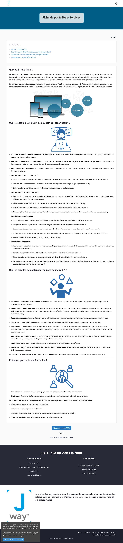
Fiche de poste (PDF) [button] (61, 428)
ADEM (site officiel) (89, 469)
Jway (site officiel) (89, 473)
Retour (113, 37)
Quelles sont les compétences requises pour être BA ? (30, 55)
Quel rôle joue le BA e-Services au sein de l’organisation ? (31, 52)
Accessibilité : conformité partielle (103, 535)
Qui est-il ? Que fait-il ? (19, 49)
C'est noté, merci (8, 539)
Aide (79, 533)
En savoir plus (19, 539)
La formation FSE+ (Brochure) (89, 465)
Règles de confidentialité (106, 533)
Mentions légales (90, 533)
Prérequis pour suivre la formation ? (23, 57)
